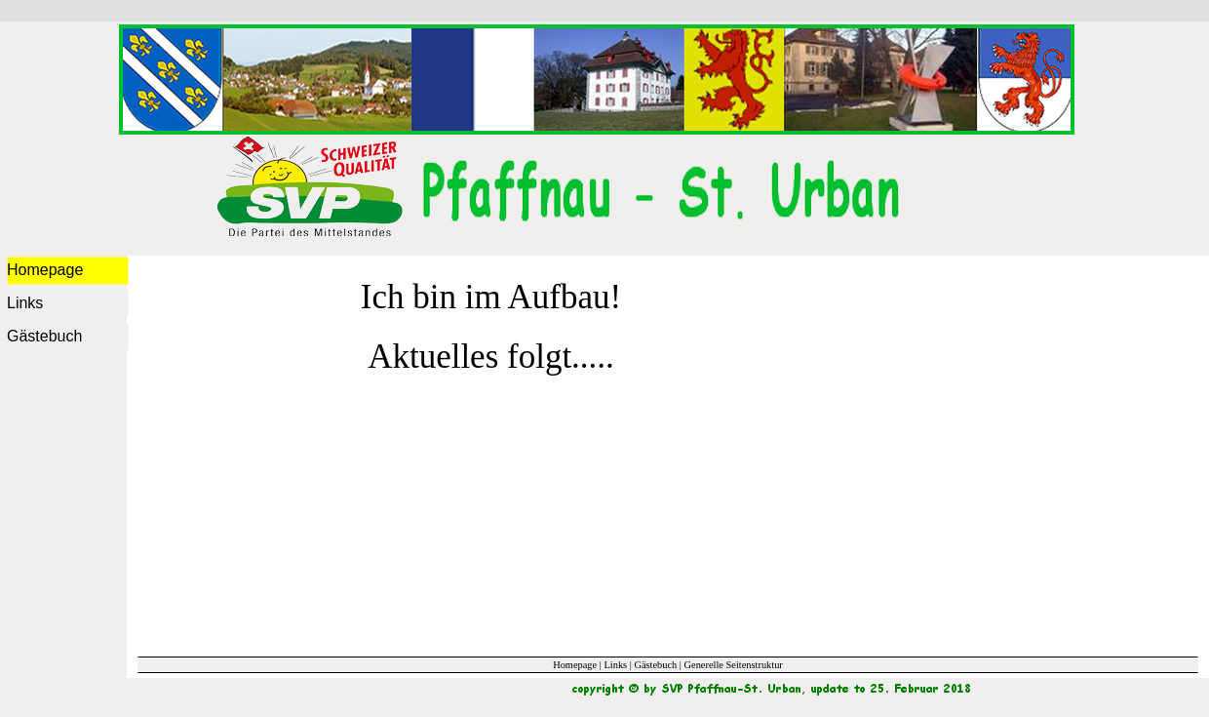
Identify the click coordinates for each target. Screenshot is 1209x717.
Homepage (575, 664)
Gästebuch (655, 664)
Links (615, 664)
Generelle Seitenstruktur (733, 664)
